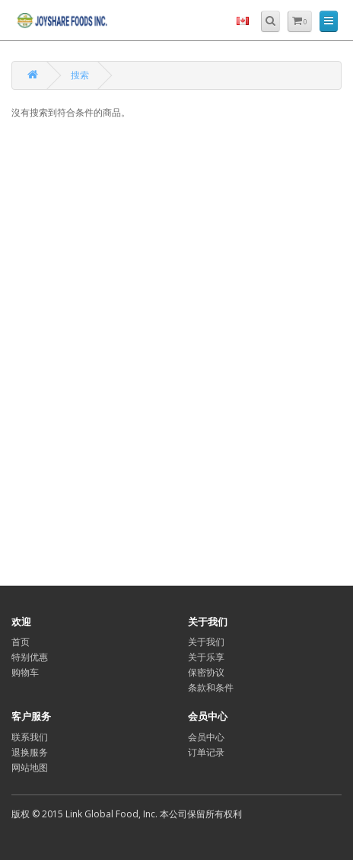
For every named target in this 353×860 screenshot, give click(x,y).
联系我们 (29, 737)
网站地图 (29, 767)
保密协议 (206, 672)
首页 (20, 641)
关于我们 (206, 641)
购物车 (25, 672)
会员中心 (206, 737)
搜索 (80, 75)
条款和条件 (211, 687)
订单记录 (206, 752)
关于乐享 (206, 657)
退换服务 (29, 752)
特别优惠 (29, 657)
